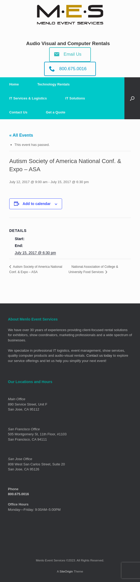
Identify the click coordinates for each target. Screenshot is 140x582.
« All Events (21, 135)
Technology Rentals (53, 84)
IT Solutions (75, 98)
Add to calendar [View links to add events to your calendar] (37, 204)
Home (14, 84)
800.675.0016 (18, 494)
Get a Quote (56, 112)
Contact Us (18, 112)
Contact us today (99, 355)
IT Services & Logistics (28, 98)
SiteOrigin (66, 571)
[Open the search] (132, 98)
